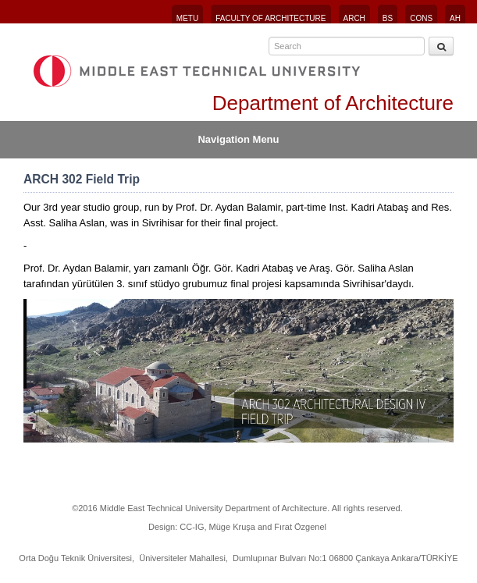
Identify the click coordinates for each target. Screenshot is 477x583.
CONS (421, 18)
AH (455, 18)
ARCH (354, 18)
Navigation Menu (238, 139)
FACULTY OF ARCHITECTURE (270, 18)
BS (388, 18)
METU (187, 18)
